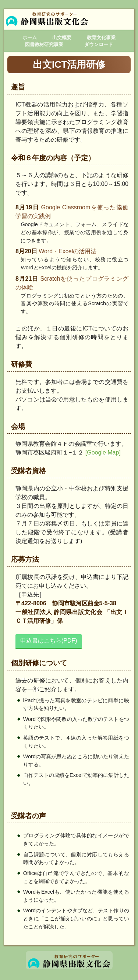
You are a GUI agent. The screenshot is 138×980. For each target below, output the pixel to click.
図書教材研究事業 (44, 44)
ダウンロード (98, 44)
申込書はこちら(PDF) (48, 640)
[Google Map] (103, 452)
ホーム (29, 37)
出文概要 (61, 37)
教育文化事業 (101, 37)
